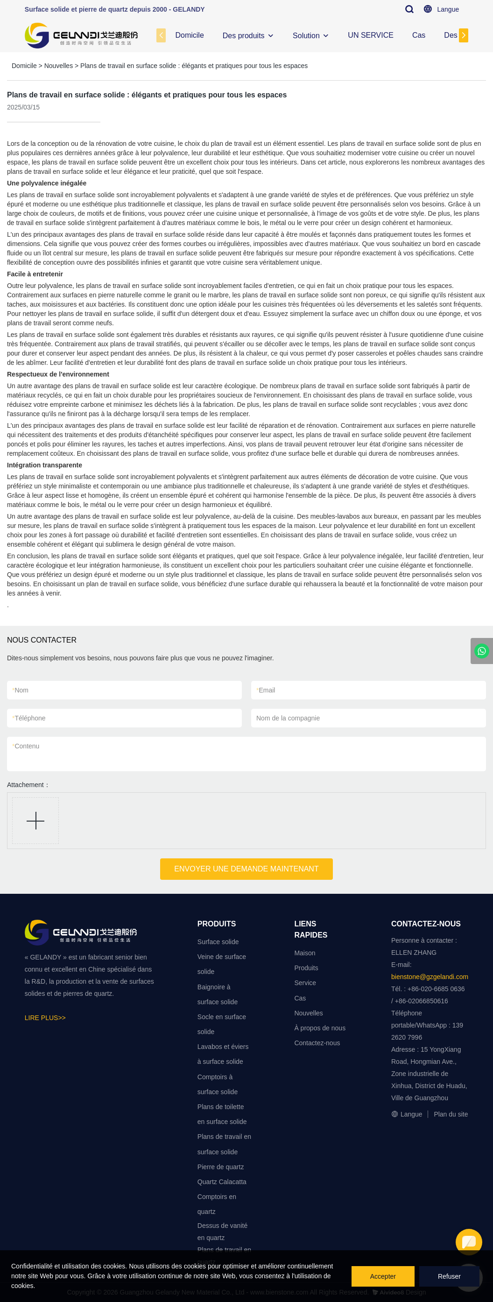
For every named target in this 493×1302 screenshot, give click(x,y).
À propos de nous (319, 1028)
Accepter (383, 1276)
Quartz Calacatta (221, 1182)
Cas (418, 35)
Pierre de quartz (220, 1167)
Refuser (449, 1276)
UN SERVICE (371, 35)
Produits (306, 968)
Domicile (189, 35)
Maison (304, 953)
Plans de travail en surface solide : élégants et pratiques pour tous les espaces (194, 65)
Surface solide (218, 942)
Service (305, 983)
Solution (306, 36)
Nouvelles (58, 65)
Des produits (244, 36)
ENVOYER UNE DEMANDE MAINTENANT (246, 869)
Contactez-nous (317, 1043)
